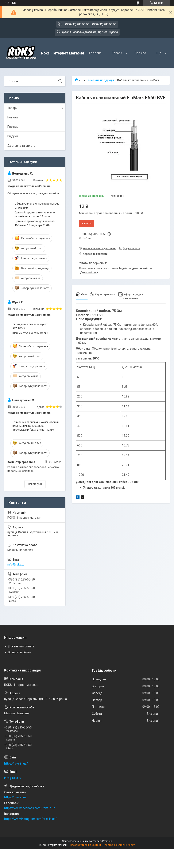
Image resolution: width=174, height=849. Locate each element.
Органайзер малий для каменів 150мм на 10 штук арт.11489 (35, 223)
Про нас (140, 53)
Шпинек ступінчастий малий (30, 333)
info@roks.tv (15, 564)
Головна (95, 53)
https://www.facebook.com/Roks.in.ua (29, 808)
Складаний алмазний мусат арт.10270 (30, 326)
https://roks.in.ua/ (16, 763)
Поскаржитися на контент (85, 845)
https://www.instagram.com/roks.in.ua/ (30, 819)
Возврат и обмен (19, 652)
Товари (117, 53)
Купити (87, 223)
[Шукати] (60, 81)
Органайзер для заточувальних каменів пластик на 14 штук (35, 214)
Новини (12, 117)
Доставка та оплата (21, 145)
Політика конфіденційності (119, 845)
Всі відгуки (35, 484)
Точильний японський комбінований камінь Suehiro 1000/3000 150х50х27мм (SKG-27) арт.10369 (35, 425)
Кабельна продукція (100, 80)
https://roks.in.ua (15, 797)
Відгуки (12, 136)
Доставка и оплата (21, 646)
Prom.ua (107, 841)
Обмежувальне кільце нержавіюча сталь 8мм (37, 205)
